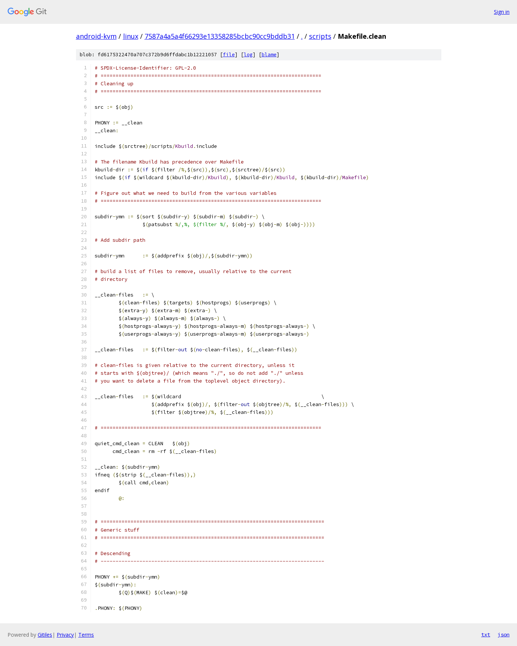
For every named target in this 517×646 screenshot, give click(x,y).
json (504, 634)
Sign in (502, 11)
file (229, 54)
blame (269, 54)
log (248, 54)
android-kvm (96, 36)
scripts (320, 36)
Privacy (65, 634)
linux (130, 36)
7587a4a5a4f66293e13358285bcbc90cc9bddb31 (220, 36)
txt (485, 634)
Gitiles (45, 634)
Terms (86, 634)
